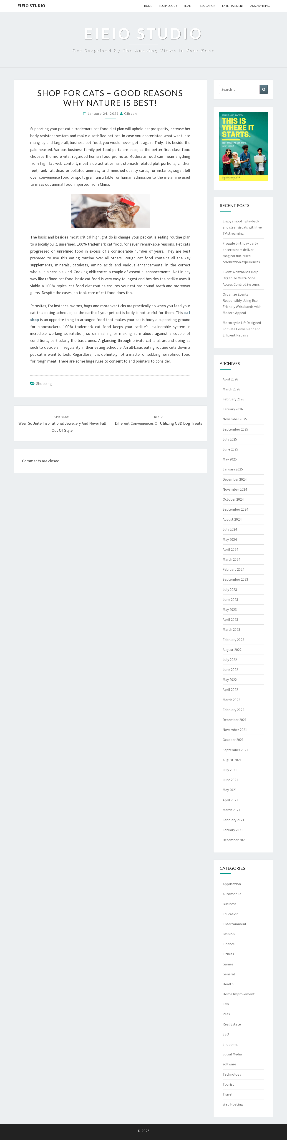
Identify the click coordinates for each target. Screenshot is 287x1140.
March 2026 (231, 389)
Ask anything (260, 6)
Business (229, 903)
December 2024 (235, 479)
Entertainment (233, 6)
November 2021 (235, 729)
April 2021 (230, 800)
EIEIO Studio (31, 5)
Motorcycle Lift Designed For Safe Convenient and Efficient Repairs (242, 328)
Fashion (229, 934)
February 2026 (233, 399)
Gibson (130, 113)
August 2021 (232, 760)
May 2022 (230, 679)
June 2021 (230, 779)
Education (207, 6)
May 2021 (230, 789)
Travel (227, 1094)
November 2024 (235, 489)
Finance (229, 944)
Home (148, 6)
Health (189, 6)
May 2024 (230, 539)
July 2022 (230, 659)
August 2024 (232, 519)
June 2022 (230, 669)
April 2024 (230, 549)
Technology (168, 6)
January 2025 (233, 469)
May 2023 (230, 609)
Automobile (232, 894)
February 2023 (233, 639)
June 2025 (230, 449)
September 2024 (235, 509)
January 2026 (233, 409)
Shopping (44, 383)
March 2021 (231, 810)
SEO (226, 1034)
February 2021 (233, 820)
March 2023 (231, 629)
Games (228, 964)
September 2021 (235, 750)
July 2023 (230, 589)
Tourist (228, 1084)
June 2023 (230, 599)
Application (232, 884)
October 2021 (233, 739)
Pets (226, 1014)
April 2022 (230, 689)
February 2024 (233, 569)
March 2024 (231, 559)
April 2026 (230, 379)
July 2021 (230, 769)
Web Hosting (233, 1104)
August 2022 (232, 649)
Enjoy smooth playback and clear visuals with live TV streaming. (242, 227)
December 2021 (235, 719)
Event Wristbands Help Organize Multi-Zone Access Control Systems (241, 278)
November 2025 (235, 419)
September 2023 (235, 579)
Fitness (228, 954)
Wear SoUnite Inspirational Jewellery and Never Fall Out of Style (62, 424)
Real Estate (232, 1024)
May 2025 (230, 459)
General (229, 974)
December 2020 (235, 840)
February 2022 (233, 709)
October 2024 (233, 499)
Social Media (232, 1054)
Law (226, 1004)
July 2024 (230, 529)
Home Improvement (239, 994)
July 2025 (230, 439)
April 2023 (230, 619)
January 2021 (233, 830)
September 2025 (235, 429)
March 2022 (231, 699)
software (229, 1064)
